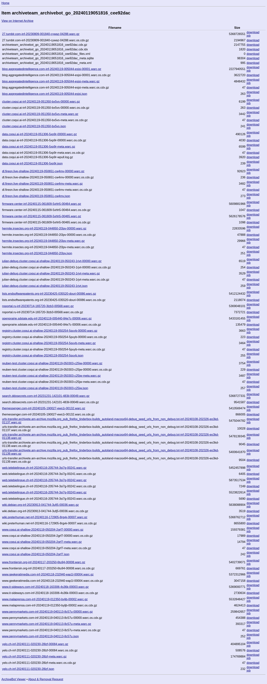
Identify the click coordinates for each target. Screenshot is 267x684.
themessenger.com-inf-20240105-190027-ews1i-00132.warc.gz (43, 408)
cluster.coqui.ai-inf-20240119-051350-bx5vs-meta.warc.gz (40, 114)
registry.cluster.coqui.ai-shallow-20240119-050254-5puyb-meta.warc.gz (49, 343)
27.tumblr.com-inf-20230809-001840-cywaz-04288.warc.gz (40, 34)
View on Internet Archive (17, 20)
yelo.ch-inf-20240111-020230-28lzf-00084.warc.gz (35, 644)
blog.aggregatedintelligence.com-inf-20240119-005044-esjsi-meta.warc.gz (51, 81)
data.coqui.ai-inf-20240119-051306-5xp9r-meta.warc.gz (38, 146)
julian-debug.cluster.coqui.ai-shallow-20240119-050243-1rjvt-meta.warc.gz (51, 273)
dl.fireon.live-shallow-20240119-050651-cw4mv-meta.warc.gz (42, 183)
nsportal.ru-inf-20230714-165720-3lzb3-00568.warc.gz (38, 306)
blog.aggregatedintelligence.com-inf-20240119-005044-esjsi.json (44, 93)
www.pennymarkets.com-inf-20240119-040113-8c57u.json (40, 636)
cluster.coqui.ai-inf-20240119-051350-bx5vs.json (34, 126)
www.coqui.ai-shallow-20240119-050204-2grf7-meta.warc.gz (42, 541)
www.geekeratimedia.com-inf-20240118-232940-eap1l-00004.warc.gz (48, 574)
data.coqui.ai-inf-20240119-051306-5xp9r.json (32, 163)
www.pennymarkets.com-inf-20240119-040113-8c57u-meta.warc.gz (46, 623)
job (248, 35)
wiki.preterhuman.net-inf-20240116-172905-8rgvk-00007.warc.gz (44, 517)
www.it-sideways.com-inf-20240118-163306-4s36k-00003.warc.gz (45, 586)
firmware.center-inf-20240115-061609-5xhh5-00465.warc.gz (41, 216)
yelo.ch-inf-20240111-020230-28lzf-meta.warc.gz (34, 656)
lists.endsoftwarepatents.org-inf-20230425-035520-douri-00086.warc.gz (49, 293)
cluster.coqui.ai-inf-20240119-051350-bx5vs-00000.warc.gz (41, 101)
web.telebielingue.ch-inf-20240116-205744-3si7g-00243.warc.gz (44, 492)
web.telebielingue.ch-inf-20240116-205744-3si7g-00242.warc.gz (44, 480)
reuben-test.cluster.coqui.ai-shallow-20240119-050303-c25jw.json (45, 388)
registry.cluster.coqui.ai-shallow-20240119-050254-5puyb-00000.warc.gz (49, 330)
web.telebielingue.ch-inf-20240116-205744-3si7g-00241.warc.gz (44, 467)
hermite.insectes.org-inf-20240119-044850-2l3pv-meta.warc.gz (43, 240)
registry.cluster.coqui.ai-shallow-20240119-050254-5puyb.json (42, 355)
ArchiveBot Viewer (13, 679)
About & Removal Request (45, 679)
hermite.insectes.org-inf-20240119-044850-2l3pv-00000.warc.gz (44, 228)
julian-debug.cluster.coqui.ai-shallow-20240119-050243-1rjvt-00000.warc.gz (51, 261)
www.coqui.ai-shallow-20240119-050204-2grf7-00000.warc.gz (42, 529)
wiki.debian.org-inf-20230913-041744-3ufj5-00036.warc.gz (40, 504)
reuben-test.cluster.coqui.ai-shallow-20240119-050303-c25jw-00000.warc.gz (52, 363)
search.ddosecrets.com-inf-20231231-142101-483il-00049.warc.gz (45, 395)
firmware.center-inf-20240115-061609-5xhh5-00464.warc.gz (41, 203)
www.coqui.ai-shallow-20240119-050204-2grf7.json (35, 554)
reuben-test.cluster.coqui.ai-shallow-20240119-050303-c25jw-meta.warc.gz (51, 375)
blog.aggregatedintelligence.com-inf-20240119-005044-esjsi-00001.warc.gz (51, 69)
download (253, 32)
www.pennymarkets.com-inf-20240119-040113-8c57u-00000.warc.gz (47, 611)
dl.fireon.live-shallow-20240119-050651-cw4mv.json (36, 196)
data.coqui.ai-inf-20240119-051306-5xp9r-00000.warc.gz (39, 134)
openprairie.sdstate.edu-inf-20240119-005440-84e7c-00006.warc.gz (47, 318)
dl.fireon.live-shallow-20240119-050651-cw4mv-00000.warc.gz (43, 171)
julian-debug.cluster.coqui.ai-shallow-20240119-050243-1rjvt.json (45, 285)
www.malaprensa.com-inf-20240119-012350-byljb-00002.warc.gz (45, 599)
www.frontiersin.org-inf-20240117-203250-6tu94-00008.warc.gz (43, 562)
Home (5, 3)
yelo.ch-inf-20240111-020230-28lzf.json (28, 668)
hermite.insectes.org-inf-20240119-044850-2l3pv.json (37, 253)
